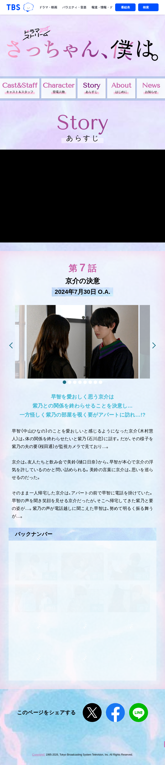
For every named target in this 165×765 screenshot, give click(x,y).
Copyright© (38, 754)
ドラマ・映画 (48, 7)
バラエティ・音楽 (74, 7)
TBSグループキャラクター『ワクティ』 (28, 7)
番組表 (125, 7)
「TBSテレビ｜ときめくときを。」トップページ (13, 7)
